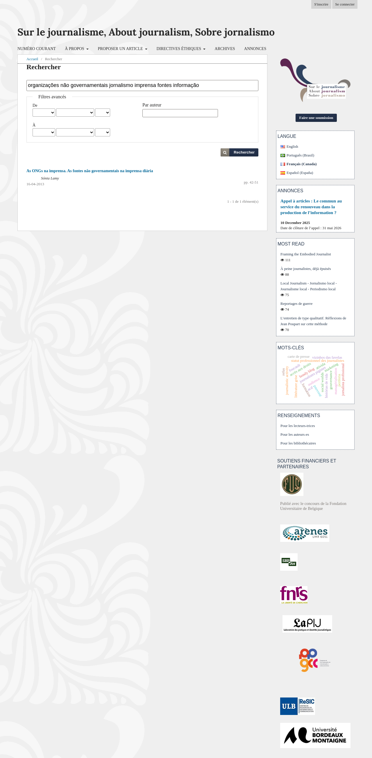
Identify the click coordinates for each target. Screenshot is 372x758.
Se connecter (345, 4)
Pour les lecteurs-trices (297, 426)
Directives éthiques (179, 49)
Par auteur (151, 105)
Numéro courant (36, 49)
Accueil (32, 59)
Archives (225, 49)
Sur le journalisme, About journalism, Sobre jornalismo (146, 32)
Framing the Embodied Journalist (305, 254)
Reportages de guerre (296, 303)
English (292, 146)
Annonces (255, 49)
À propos (75, 49)
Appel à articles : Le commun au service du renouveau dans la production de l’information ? (311, 206)
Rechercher (244, 152)
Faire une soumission (316, 117)
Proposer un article (121, 49)
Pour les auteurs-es (294, 434)
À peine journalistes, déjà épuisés (305, 268)
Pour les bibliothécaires (298, 443)
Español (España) (300, 172)
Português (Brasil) (300, 155)
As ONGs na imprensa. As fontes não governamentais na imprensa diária (89, 171)
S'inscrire (321, 4)
